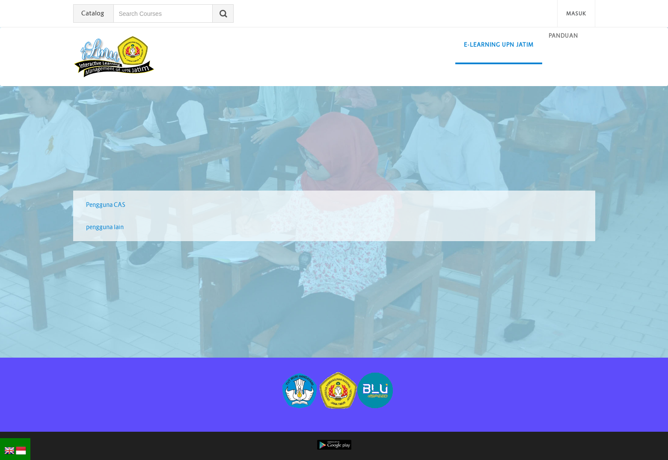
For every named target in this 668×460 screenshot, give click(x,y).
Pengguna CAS (105, 205)
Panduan (563, 35)
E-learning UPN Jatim (499, 44)
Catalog (92, 13)
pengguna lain (105, 227)
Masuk (576, 13)
